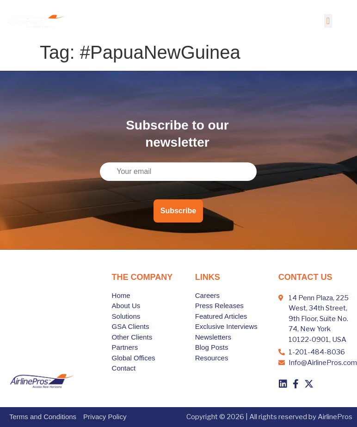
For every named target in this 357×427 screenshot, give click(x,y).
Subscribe (178, 211)
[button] (328, 21)
